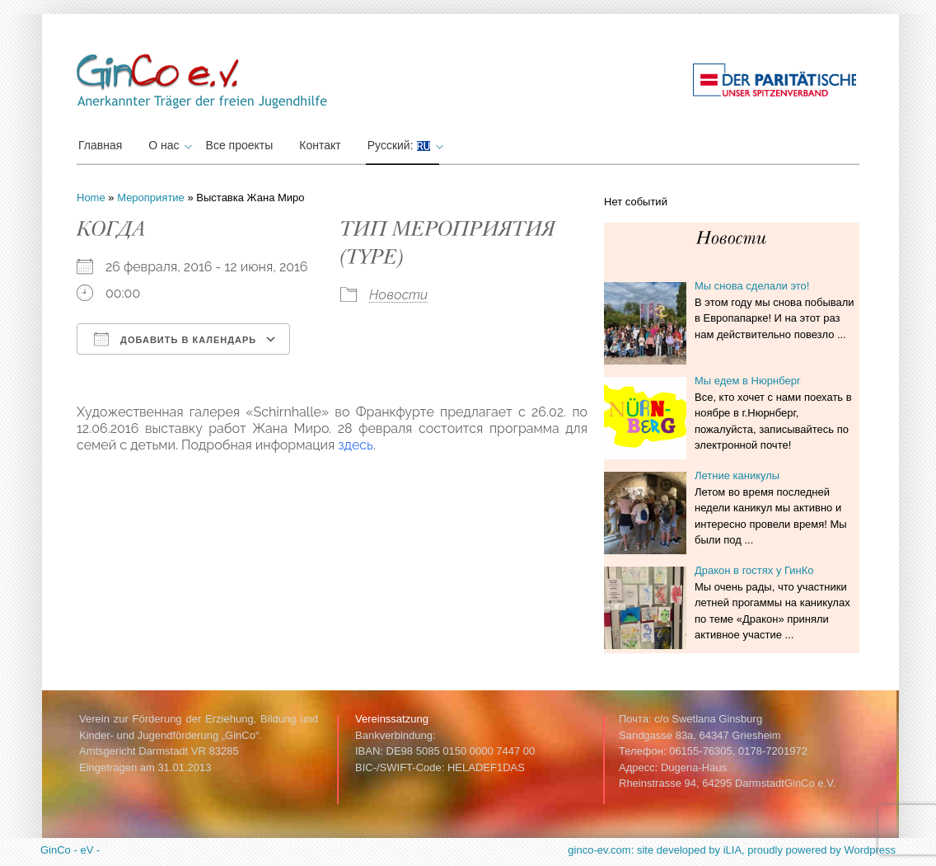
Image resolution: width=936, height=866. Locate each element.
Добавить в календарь (175, 339)
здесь (355, 445)
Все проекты (240, 145)
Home (91, 197)
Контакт (319, 145)
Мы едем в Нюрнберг (748, 380)
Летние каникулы (737, 475)
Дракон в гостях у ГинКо (754, 570)
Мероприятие (151, 197)
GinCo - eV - (70, 850)
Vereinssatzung (391, 719)
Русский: (403, 145)
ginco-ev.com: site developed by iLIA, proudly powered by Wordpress (732, 850)
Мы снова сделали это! (752, 286)
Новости (398, 295)
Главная (100, 145)
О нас (167, 145)
